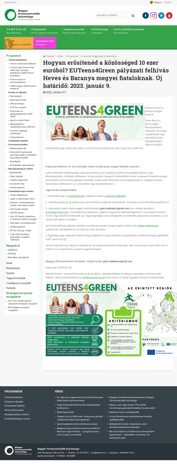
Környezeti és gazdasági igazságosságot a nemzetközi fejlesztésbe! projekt (23, 154)
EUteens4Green (76, 195)
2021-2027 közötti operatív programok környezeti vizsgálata (22, 301)
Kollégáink (12, 249)
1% (21, 41)
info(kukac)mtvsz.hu (57, 211)
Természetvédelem (13, 396)
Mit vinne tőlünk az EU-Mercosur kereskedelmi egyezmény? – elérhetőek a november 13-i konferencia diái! (131, 433)
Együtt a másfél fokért (19, 119)
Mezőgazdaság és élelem (16, 413)
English (168, 2)
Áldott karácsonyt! (65, 411)
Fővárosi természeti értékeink (23, 63)
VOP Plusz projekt (18, 106)
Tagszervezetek (75, 30)
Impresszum (10, 2)
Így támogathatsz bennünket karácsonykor (77, 423)
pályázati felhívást (116, 195)
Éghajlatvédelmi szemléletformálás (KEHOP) (22, 124)
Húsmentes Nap (17, 183)
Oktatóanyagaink (17, 225)
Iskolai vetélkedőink (19, 194)
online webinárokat (148, 224)
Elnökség (12, 252)
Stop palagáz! (16, 95)
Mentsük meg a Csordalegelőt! (124, 411)
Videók (10, 272)
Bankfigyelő (15, 160)
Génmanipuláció (17, 186)
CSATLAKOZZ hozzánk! (130, 30)
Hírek (60, 55)
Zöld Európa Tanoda (19, 208)
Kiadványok (13, 267)
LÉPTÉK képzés (17, 212)
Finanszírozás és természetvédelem (18, 80)
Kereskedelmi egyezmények (22, 164)
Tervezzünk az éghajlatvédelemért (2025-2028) (21, 113)
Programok (45, 30)
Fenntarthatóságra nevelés (17, 417)
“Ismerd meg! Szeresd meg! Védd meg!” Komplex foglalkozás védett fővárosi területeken (22, 70)
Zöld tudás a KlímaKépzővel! (23, 222)
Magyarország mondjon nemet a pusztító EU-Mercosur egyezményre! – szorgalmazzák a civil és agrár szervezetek (78, 430)
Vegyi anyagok (16, 175)
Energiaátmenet (17, 136)
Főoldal (50, 55)
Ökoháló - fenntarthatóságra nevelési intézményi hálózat (22, 203)
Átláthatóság (101, 30)
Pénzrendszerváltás (14, 409)
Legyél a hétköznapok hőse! (22, 197)
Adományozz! (46, 41)
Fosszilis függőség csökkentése (99, 55)
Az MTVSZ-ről (16, 30)
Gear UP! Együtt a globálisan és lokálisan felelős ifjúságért (23, 217)
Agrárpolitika (16, 171)
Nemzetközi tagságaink (18, 256)
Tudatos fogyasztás (19, 179)
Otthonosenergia (17, 103)
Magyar (157, 2)
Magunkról (13, 244)
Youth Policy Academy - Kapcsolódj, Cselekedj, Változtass (20, 236)
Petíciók (11, 287)
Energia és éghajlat (13, 400)
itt (67, 201)
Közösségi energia (18, 99)
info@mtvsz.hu (98, 451)
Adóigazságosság (18, 147)
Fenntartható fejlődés (14, 405)
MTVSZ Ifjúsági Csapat (20, 229)
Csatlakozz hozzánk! (18, 282)
